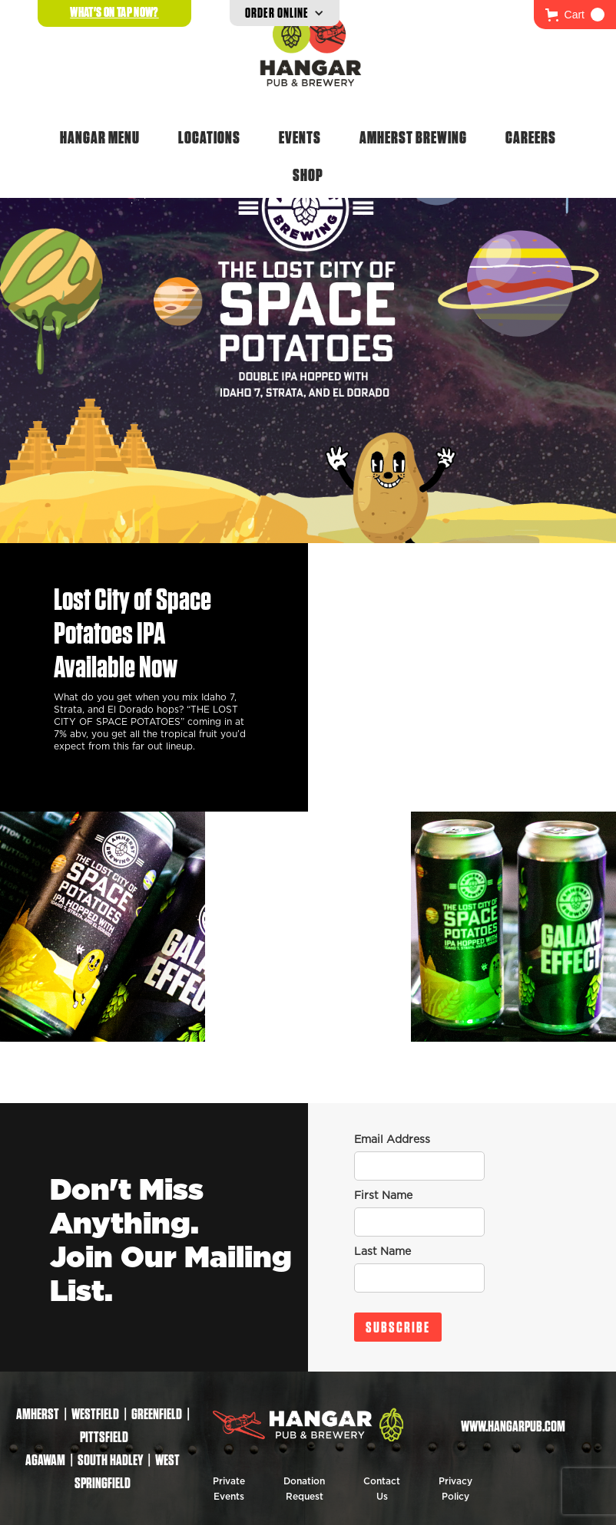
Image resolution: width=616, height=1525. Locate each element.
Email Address (392, 1140)
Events (300, 137)
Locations (209, 137)
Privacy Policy (455, 1489)
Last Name (382, 1252)
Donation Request (304, 1489)
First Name (383, 1196)
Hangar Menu (100, 137)
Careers (530, 137)
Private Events (229, 1489)
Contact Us (381, 1489)
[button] (575, 14)
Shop (308, 175)
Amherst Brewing (413, 137)
